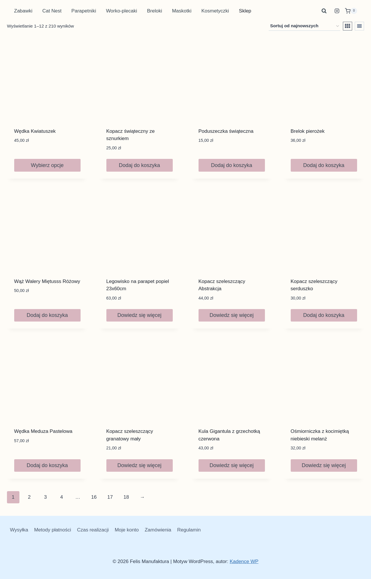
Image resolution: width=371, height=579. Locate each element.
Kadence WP (244, 561)
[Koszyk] (351, 11)
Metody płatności (52, 530)
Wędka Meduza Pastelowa (43, 431)
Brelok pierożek (308, 131)
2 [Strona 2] (29, 497)
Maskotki (181, 11)
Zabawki (23, 11)
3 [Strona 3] (45, 497)
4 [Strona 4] (61, 497)
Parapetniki (83, 11)
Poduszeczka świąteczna (226, 131)
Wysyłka (19, 530)
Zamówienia (158, 530)
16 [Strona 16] (94, 497)
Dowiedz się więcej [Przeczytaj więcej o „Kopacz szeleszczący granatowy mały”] (139, 465)
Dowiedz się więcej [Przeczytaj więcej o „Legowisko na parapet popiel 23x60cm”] (139, 315)
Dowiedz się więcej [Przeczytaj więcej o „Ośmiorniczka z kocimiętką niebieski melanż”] (324, 465)
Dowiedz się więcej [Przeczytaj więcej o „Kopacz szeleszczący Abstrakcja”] (232, 315)
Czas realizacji (93, 530)
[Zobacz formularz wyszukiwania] (324, 11)
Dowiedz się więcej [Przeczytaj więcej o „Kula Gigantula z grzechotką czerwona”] (232, 465)
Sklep (245, 11)
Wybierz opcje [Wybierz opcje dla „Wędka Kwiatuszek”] (47, 165)
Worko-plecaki (121, 11)
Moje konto (127, 530)
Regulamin (189, 530)
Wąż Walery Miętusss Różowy (47, 281)
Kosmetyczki (215, 11)
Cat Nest (51, 11)
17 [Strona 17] (110, 497)
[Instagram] (337, 11)
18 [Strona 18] (126, 497)
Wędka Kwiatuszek (35, 131)
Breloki (154, 11)
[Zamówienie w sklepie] (304, 26)
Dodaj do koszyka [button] (139, 165)
